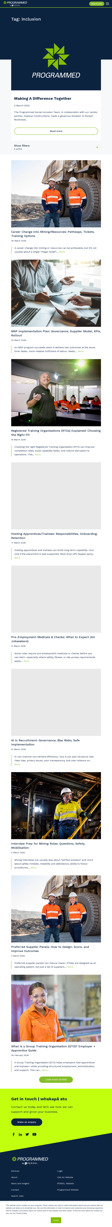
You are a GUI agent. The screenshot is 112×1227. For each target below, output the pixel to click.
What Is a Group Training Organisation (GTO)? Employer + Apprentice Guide (53, 1048)
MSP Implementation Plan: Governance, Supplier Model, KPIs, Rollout (56, 333)
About (14, 1177)
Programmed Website (68, 1190)
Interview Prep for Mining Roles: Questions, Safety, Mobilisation (48, 845)
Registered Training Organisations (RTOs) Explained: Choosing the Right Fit (56, 433)
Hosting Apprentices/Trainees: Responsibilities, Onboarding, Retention (54, 536)
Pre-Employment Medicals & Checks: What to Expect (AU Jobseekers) (53, 639)
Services (15, 1171)
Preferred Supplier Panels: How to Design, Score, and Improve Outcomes (50, 949)
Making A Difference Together (42, 98)
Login (60, 1171)
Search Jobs (17, 1196)
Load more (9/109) (56, 1079)
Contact (15, 1190)
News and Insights (20, 1183)
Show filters (22, 145)
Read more (56, 131)
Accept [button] (56, 1220)
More (62, 251)
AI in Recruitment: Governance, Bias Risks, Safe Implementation (45, 742)
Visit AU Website (65, 1177)
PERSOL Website (65, 1183)
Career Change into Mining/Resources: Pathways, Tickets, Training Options (52, 234)
